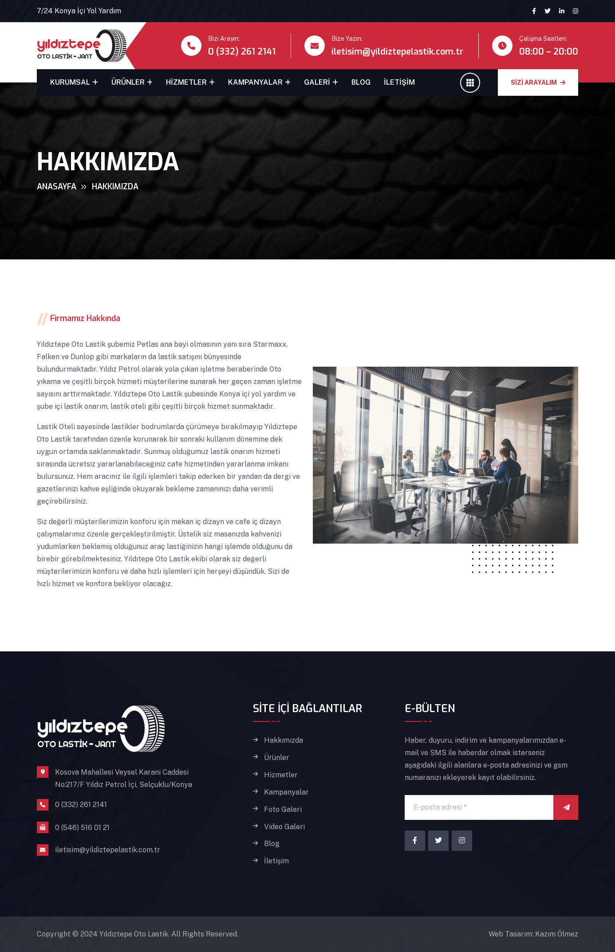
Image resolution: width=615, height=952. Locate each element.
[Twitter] (438, 841)
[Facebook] (415, 841)
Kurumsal (70, 82)
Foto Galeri (283, 810)
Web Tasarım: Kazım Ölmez (533, 934)
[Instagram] (462, 841)
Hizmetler (186, 82)
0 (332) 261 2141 (242, 52)
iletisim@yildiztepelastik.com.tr (397, 52)
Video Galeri (284, 827)
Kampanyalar (255, 82)
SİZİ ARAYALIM (538, 82)
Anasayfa (56, 186)
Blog (361, 82)
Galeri (317, 82)
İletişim (399, 82)
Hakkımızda (283, 740)
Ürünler (128, 82)
